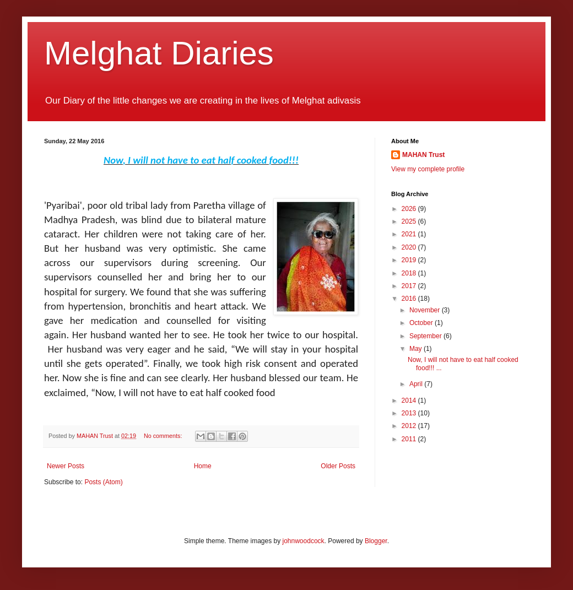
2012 (410, 426)
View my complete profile (427, 169)
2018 (410, 273)
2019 (410, 260)
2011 (410, 439)
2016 (410, 298)
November (425, 310)
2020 (410, 247)
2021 (410, 234)
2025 (410, 221)
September (426, 336)
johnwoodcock (304, 541)
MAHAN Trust (423, 155)
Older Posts (338, 466)
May (416, 349)
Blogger (376, 541)
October (422, 323)
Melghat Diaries (159, 53)
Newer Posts (65, 466)
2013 (410, 413)
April (416, 384)
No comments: (164, 435)
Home (203, 466)
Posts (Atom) (103, 482)
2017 (410, 286)
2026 (410, 209)
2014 (410, 400)
